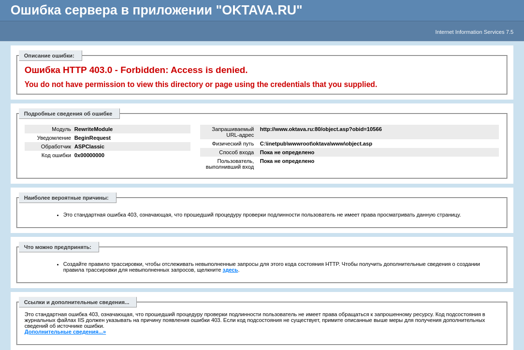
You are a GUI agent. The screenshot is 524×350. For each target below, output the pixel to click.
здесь (230, 270)
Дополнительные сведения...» (65, 332)
